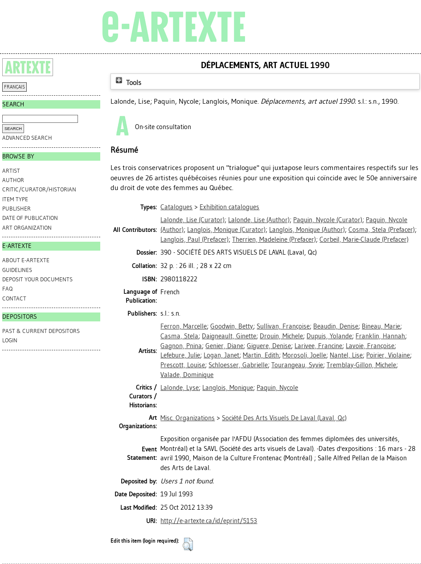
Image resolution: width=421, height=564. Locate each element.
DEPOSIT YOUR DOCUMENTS (37, 279)
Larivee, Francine (318, 346)
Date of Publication (30, 218)
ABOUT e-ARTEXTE (25, 260)
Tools (127, 82)
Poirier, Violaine (388, 355)
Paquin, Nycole (277, 388)
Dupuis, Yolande (329, 336)
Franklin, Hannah (380, 336)
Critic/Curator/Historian (39, 189)
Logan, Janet (221, 355)
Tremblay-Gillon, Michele (361, 365)
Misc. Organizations (187, 418)
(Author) (259, 220)
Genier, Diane (224, 346)
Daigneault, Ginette (229, 336)
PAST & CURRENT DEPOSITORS (41, 331)
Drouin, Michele (281, 336)
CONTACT (14, 298)
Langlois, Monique (227, 388)
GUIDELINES (17, 270)
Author (13, 180)
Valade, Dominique (186, 375)
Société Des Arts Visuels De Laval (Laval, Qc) (284, 418)
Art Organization (27, 227)
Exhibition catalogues (229, 207)
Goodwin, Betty (231, 326)
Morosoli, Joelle (304, 355)
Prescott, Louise (182, 365)
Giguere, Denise (269, 346)
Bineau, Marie (381, 326)
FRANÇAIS (14, 87)
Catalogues (176, 207)
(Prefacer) (381, 230)
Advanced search (27, 137)
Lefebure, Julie (180, 355)
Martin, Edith (261, 355)
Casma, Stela (179, 336)
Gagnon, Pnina (181, 346)
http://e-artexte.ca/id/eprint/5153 (208, 521)
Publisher (16, 208)
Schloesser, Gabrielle (238, 365)
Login (9, 340)
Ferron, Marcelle (183, 326)
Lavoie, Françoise (370, 346)
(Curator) (192, 220)
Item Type (15, 199)
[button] (187, 544)
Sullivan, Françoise (283, 326)
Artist (11, 170)
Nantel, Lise (346, 355)
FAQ (7, 288)
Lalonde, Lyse (179, 388)
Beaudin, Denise (335, 326)
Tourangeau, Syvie (297, 365)
